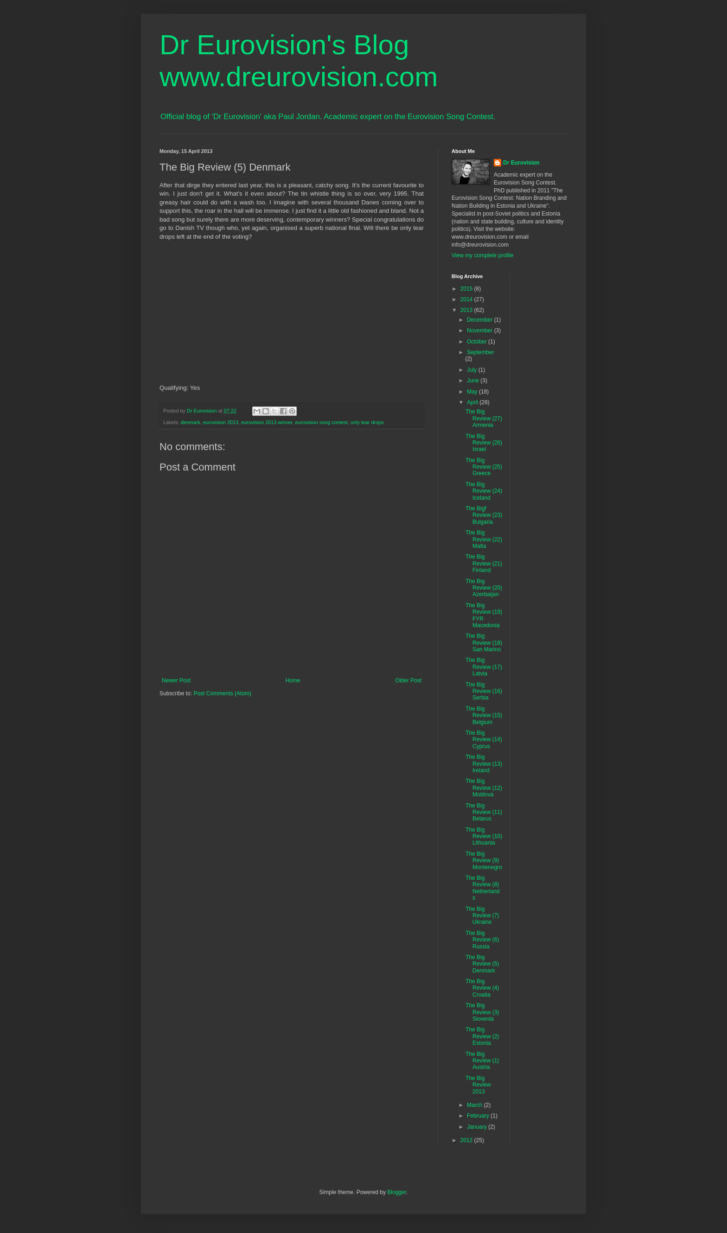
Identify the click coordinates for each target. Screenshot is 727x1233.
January (477, 1127)
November (480, 330)
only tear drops (367, 422)
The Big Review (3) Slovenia (482, 1012)
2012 (467, 1140)
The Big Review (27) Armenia (484, 418)
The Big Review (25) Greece (484, 467)
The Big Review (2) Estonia (482, 1036)
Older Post (408, 680)
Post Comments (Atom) (222, 693)
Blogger (396, 1192)
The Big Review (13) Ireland (484, 764)
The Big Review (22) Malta (484, 539)
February (479, 1115)
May (473, 391)
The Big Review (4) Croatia (482, 988)
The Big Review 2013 (478, 1085)
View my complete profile (482, 255)
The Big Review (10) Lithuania (484, 836)
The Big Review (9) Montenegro (484, 861)
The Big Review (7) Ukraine (482, 916)
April (473, 402)
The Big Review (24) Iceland (484, 491)
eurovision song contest (321, 422)
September (480, 352)
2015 (467, 289)
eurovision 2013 (220, 422)
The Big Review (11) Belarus (484, 812)
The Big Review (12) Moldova (484, 788)
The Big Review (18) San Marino (484, 643)
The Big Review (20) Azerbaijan (484, 588)
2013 (467, 310)
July (472, 370)
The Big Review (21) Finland (484, 563)
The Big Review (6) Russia (482, 940)
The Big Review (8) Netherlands (483, 888)
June (473, 380)
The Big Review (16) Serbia (484, 691)
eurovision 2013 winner (266, 422)
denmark (190, 422)
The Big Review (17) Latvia (484, 667)
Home (293, 680)
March (475, 1105)
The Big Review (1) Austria (482, 1061)
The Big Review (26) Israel (484, 443)
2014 (467, 299)
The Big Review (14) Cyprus (484, 740)
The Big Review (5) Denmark (482, 964)
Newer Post (176, 680)
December (480, 320)
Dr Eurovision (521, 162)
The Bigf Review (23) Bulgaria (484, 515)
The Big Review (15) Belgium (484, 715)
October (477, 341)
